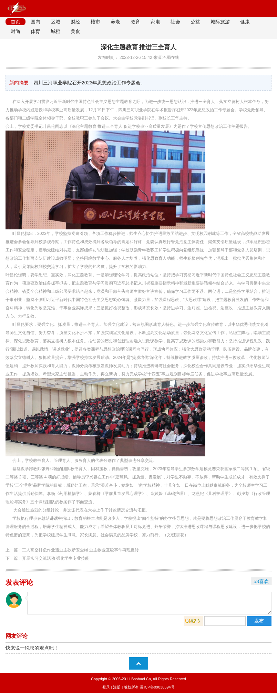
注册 (117, 687)
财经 (75, 21)
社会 (175, 21)
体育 (35, 31)
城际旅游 (220, 21)
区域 (55, 21)
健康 (245, 21)
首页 (15, 21)
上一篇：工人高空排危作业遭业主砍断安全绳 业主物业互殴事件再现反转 (72, 550)
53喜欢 (261, 581)
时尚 (15, 31)
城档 (55, 31)
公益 (195, 21)
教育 (135, 21)
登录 (106, 687)
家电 (155, 21)
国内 (35, 21)
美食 (75, 31)
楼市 (95, 21)
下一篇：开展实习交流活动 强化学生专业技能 (47, 558)
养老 (115, 21)
